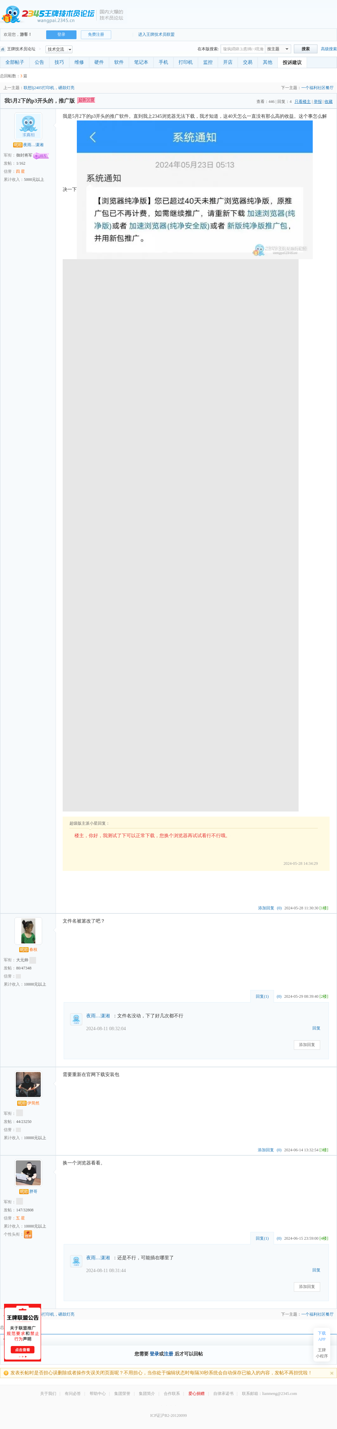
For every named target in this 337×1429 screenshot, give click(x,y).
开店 (228, 62)
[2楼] (323, 996)
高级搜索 (329, 49)
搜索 (306, 49)
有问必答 (73, 1393)
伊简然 (28, 1103)
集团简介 (147, 1393)
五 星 (20, 1218)
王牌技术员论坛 (17, 49)
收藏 (329, 101)
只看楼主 (303, 101)
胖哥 (28, 1191)
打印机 (186, 62)
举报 (318, 101)
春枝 (28, 949)
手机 (163, 62)
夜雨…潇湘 (28, 144)
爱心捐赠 (196, 1393)
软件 (119, 62)
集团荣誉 (122, 1393)
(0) (279, 908)
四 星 (20, 171)
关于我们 (48, 1393)
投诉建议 (292, 62)
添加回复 (266, 908)
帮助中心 (98, 1393)
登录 (61, 34)
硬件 (99, 62)
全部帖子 (14, 62)
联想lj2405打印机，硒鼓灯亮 (49, 87)
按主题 (273, 49)
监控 (208, 62)
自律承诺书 (223, 1393)
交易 (247, 62)
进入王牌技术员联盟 (156, 34)
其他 (267, 62)
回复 (316, 1028)
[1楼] (323, 908)
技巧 (59, 62)
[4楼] (323, 1238)
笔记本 (141, 62)
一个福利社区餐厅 (317, 87)
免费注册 (96, 34)
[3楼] (323, 1150)
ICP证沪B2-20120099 (168, 1415)
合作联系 (172, 1393)
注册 (168, 1353)
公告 (39, 62)
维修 (79, 62)
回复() (262, 996)
